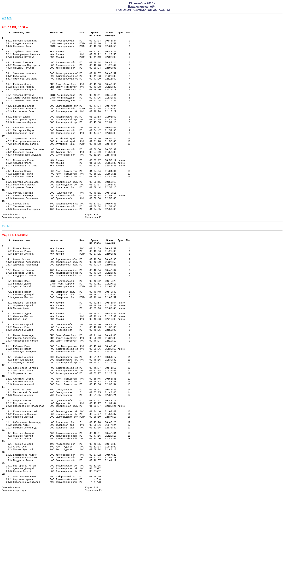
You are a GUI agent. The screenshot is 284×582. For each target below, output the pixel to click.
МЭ (9, 18)
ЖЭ (4, 18)
